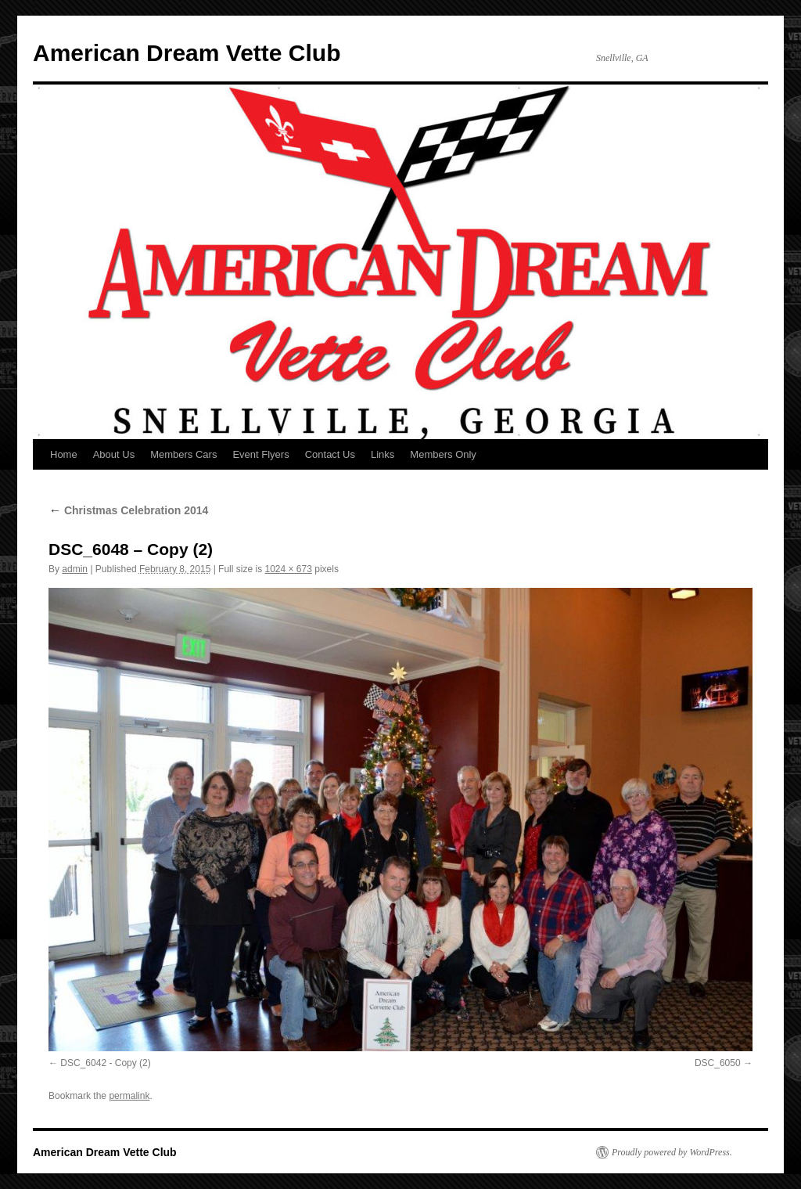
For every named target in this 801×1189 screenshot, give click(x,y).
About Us (114, 454)
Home (63, 454)
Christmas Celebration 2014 (128, 510)
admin (75, 569)
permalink (129, 1095)
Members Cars (183, 454)
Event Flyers (260, 454)
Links (382, 454)
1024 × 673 (287, 569)
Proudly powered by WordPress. (672, 1152)
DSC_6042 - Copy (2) (105, 1062)
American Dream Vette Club (186, 53)
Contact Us (330, 454)
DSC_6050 (718, 1062)
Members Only (443, 454)
